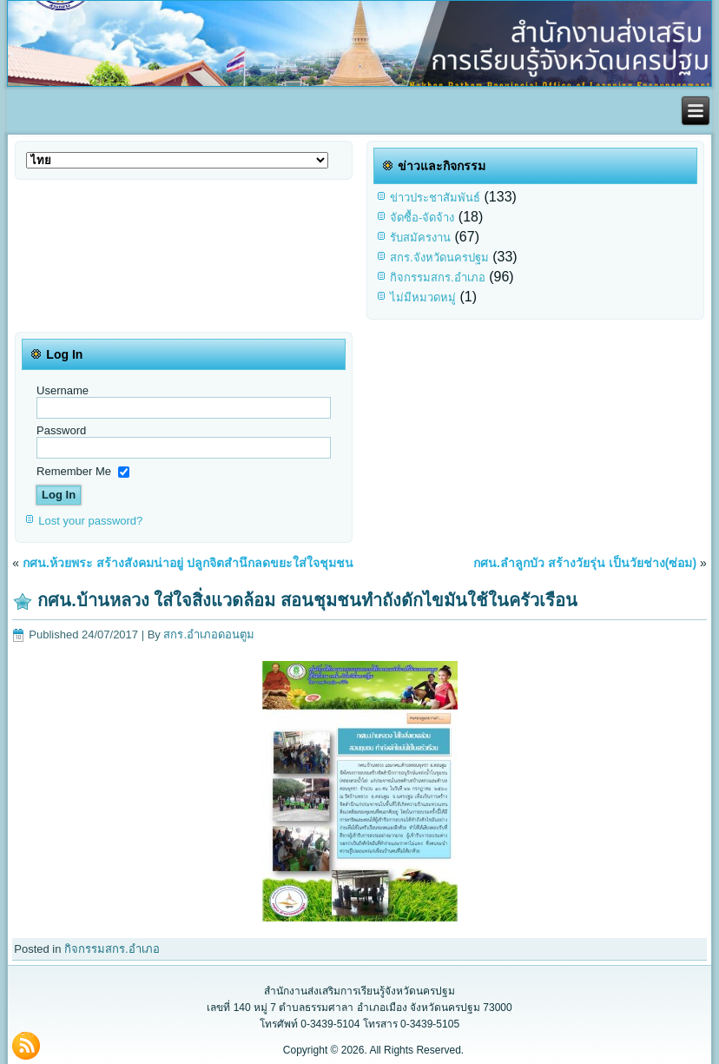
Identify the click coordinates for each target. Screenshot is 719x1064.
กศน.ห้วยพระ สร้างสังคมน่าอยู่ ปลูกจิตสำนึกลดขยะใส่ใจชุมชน (188, 563)
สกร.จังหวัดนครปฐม (439, 257)
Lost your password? (90, 520)
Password (61, 430)
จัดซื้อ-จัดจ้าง (422, 217)
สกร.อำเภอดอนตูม (208, 634)
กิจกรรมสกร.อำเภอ (437, 277)
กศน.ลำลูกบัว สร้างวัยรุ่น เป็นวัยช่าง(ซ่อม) (584, 563)
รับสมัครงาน (420, 237)
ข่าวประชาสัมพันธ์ (435, 197)
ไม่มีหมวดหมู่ (423, 297)
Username (62, 390)
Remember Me (73, 470)
